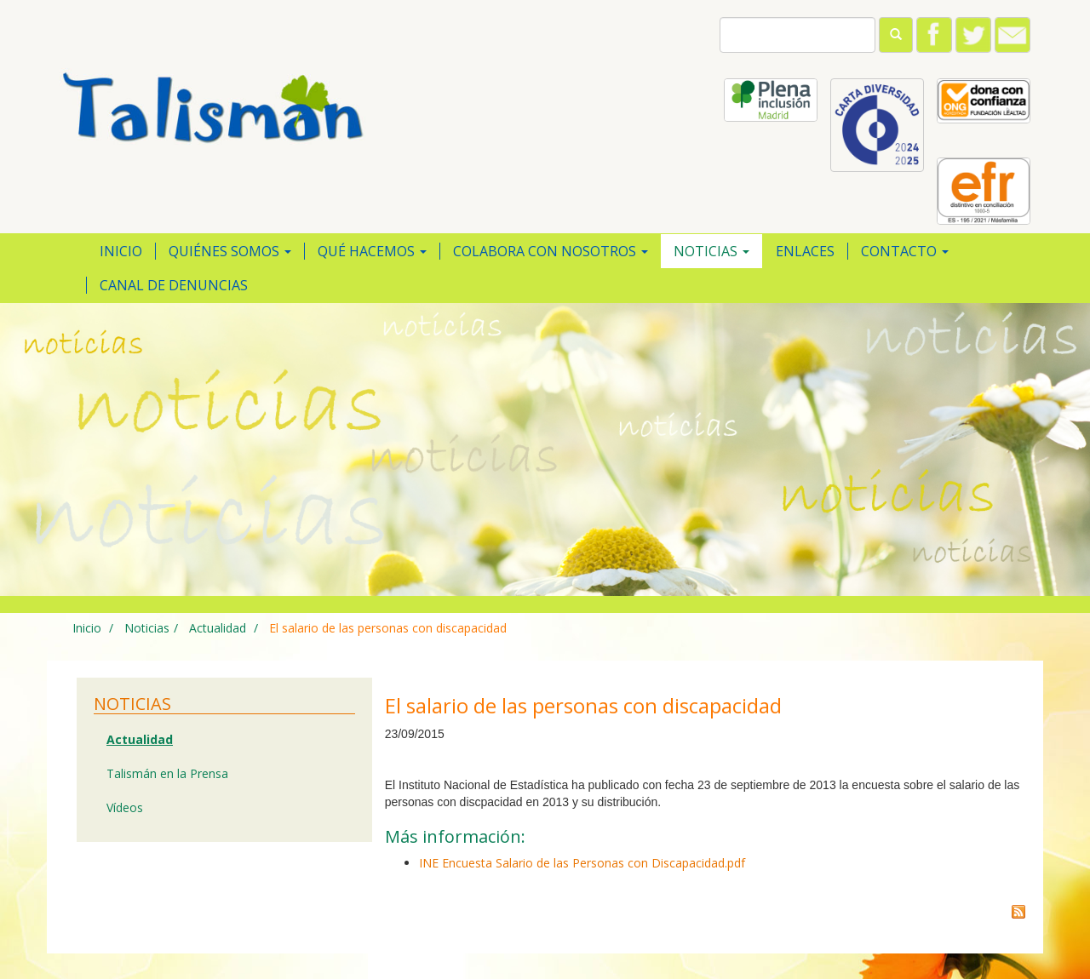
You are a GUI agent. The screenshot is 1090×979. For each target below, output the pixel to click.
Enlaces (805, 251)
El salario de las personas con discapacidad (388, 628)
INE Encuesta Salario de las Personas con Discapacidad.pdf (582, 863)
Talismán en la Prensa (167, 773)
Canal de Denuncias (174, 285)
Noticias (711, 251)
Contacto (905, 251)
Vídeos (124, 807)
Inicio (121, 251)
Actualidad (216, 628)
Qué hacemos (372, 251)
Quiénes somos (230, 251)
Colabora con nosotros (550, 251)
